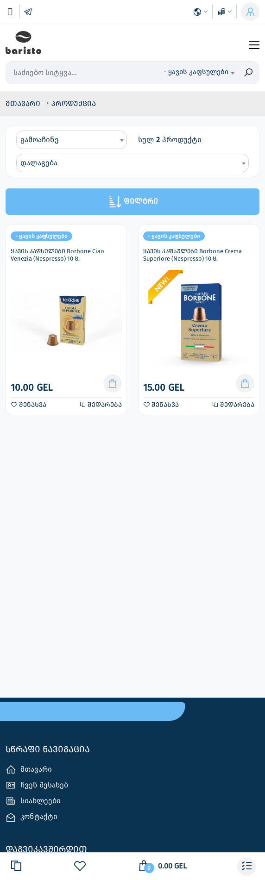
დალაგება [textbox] (38, 162)
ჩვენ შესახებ (37, 785)
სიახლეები (33, 801)
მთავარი (24, 103)
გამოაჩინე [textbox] (39, 139)
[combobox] (199, 72)
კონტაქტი (31, 817)
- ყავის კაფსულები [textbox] (196, 72)
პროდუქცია (73, 103)
